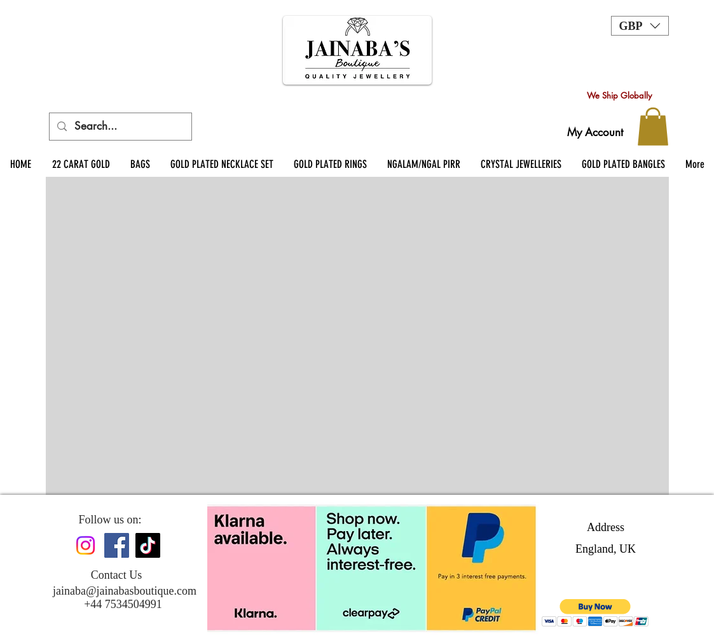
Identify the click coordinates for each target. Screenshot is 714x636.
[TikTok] (147, 545)
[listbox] (640, 26)
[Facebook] (116, 545)
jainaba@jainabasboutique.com (124, 590)
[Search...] (119, 126)
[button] (640, 26)
